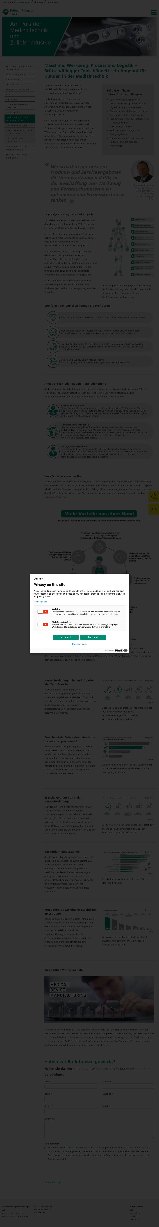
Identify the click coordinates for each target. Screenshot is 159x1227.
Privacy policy (40, 601)
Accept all (66, 637)
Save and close (79, 644)
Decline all (93, 637)
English (38, 579)
